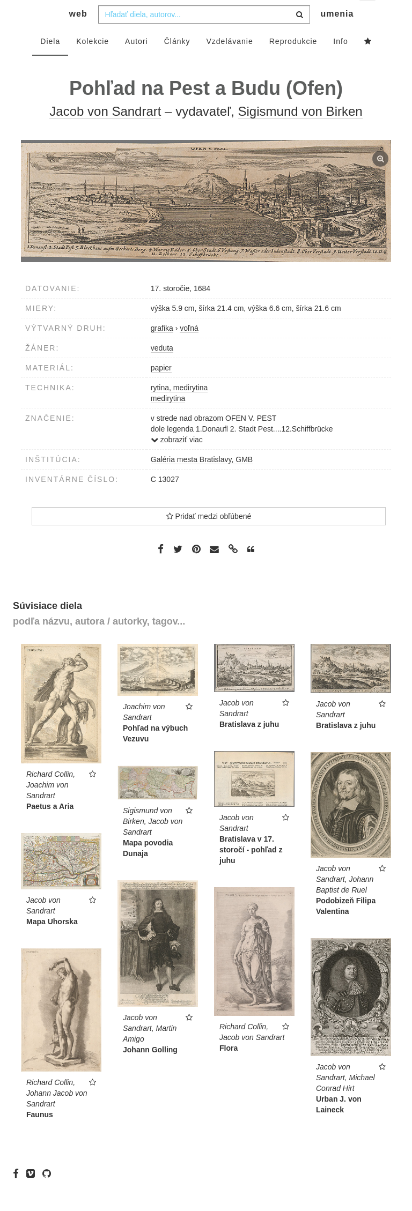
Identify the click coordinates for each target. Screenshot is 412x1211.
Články (177, 62)
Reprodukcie (293, 62)
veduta (162, 369)
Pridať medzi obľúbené (209, 537)
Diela (50, 62)
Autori (136, 62)
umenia (337, 35)
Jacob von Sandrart (105, 132)
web (78, 35)
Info (340, 62)
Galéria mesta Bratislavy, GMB (202, 481)
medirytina (168, 419)
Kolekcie (92, 62)
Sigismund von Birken (300, 132)
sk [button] (368, 16)
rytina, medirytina (179, 409)
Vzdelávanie (229, 62)
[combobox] (204, 36)
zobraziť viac (177, 461)
